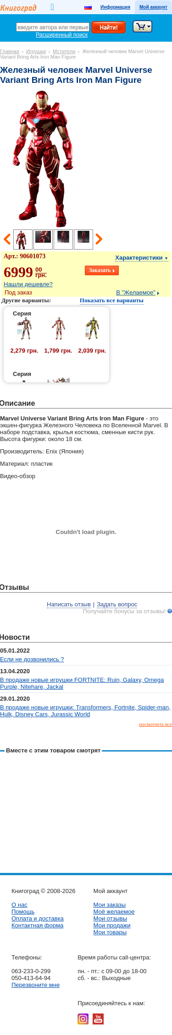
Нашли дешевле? (28, 284)
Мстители (64, 51)
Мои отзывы (110, 918)
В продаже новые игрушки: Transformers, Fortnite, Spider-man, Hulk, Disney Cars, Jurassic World (85, 711)
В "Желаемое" (135, 292)
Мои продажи (111, 925)
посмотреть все (155, 724)
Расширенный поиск (62, 35)
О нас (19, 904)
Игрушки (36, 51)
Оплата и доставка (37, 918)
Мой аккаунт (153, 7)
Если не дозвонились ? (32, 659)
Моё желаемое (113, 911)
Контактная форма (37, 925)
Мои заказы (109, 904)
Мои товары (110, 932)
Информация (115, 7)
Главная (9, 51)
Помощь (22, 911)
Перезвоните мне (35, 984)
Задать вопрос (117, 604)
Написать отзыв (69, 604)
